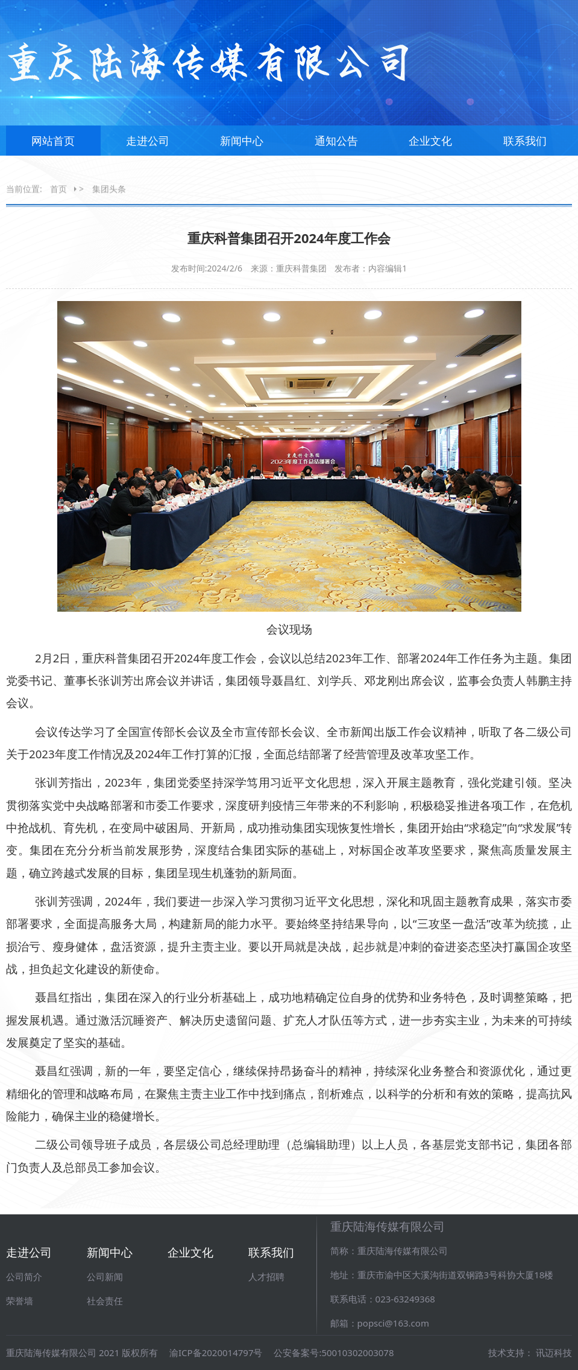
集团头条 (109, 189)
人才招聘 (266, 1276)
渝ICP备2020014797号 (215, 1353)
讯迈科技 (554, 1353)
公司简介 (24, 1276)
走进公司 (147, 145)
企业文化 (430, 145)
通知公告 (336, 145)
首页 (58, 189)
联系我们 (525, 145)
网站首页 (53, 145)
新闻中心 (241, 145)
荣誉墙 (19, 1301)
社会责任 (105, 1301)
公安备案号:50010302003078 (334, 1353)
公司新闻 (105, 1276)
